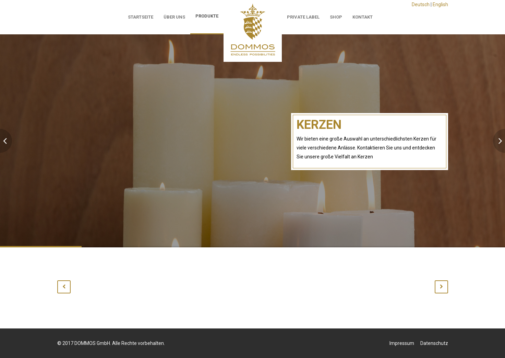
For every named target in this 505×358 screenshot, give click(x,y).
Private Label (303, 17)
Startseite (140, 17)
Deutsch (421, 4)
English (440, 4)
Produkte (206, 16)
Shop (336, 17)
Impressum (401, 343)
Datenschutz (434, 343)
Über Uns (174, 17)
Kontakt (362, 17)
